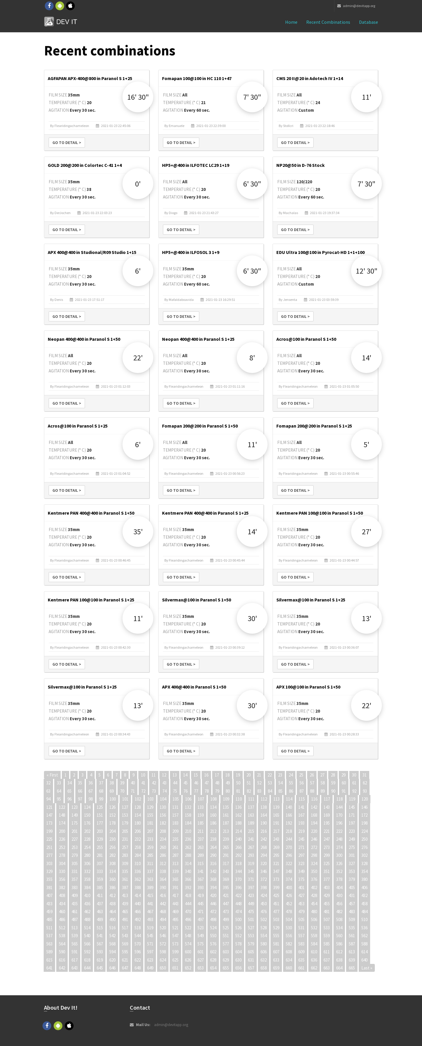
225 (49, 839)
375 (301, 879)
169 (327, 815)
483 (352, 911)
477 (276, 911)
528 (264, 927)
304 (62, 863)
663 (327, 968)
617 (75, 960)
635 (301, 960)
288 (188, 855)
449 (251, 903)
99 (101, 799)
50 (238, 783)
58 (323, 783)
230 (112, 839)
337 (150, 871)
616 (62, 960)
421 (226, 895)
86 (291, 791)
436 (87, 903)
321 (276, 863)
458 (364, 903)
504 (289, 919)
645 (100, 968)
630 (238, 960)
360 (112, 879)
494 (163, 919)
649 (150, 968)
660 (289, 968)
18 (227, 775)
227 (75, 839)
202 (87, 831)
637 (327, 960)
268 (264, 847)
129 (150, 807)
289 (201, 855)
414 (138, 895)
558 (314, 935)
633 (276, 960)
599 (175, 952)
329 (49, 871)
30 (354, 775)
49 (228, 783)
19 (238, 775)
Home (291, 22)
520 (163, 927)
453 (301, 903)
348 (289, 871)
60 (344, 783)
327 (352, 863)
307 (100, 863)
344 (238, 871)
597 (150, 952)
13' (366, 618)
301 (352, 855)
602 (213, 952)
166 (289, 815)
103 (150, 799)
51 (249, 783)
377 (327, 879)
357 (75, 879)
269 (276, 847)
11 (154, 775)
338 (163, 871)
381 (49, 887)
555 (276, 935)
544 (138, 935)
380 (364, 879)
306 (87, 863)
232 (138, 839)
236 (188, 839)
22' (138, 357)
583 (301, 944)
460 (62, 911)
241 (251, 839)
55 (291, 783)
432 (364, 895)
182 (163, 823)
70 (122, 791)
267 (251, 847)
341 (201, 871)
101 (125, 799)
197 (352, 823)
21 (259, 775)
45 (185, 783)
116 (314, 799)
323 (301, 863)
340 (188, 871)
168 (314, 815)
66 (80, 791)
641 (49, 968)
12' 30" (366, 271)
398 (264, 887)
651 (175, 968)
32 (48, 783)
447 (226, 903)
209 (175, 831)
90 (333, 791)
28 (333, 775)
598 (163, 952)
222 (339, 831)
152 (112, 815)
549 (201, 935)
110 (239, 799)
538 (62, 935)
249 (352, 839)
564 (62, 944)
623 (150, 960)
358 (87, 879)
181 (150, 823)
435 (75, 903)
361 (125, 879)
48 (217, 783)
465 (125, 911)
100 (113, 799)
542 (112, 935)
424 (264, 895)
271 (301, 847)
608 (289, 952)
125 (100, 807)
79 (217, 791)
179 (125, 823)
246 (314, 839)
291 (226, 855)
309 (125, 863)
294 (264, 855)
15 (196, 775)
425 (276, 895)
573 (175, 944)
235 (175, 839)
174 (62, 823)
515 (100, 927)
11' (366, 97)
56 (302, 783)
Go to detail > (66, 142)
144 (339, 807)
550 (213, 935)
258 (138, 847)
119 (352, 799)
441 (150, 903)
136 (238, 807)
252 (62, 847)
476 (264, 911)
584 (314, 944)
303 (49, 863)
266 (238, 847)
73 (154, 791)
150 (87, 815)
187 (226, 823)
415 (150, 895)
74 (164, 791)
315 (201, 863)
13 (175, 775)
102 (138, 799)
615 (49, 960)
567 (100, 944)
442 (163, 903)
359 (100, 879)
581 (276, 944)
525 (226, 927)
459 (49, 911)
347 (276, 871)
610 (314, 952)
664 (339, 968)
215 (251, 831)
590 (62, 952)
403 (327, 887)
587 (352, 944)
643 (75, 968)
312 (163, 863)
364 (163, 879)
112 (264, 799)
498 (213, 919)
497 (201, 919)
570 (138, 944)
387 (125, 887)
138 (264, 807)
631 (251, 960)
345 (251, 871)
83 (259, 791)
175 (75, 823)
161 (226, 815)
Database (368, 22)
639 (352, 960)
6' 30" (252, 184)
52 (259, 783)
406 (364, 887)
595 (125, 952)
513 (75, 927)
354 (364, 871)
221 (327, 831)
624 (163, 960)
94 (48, 799)
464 (112, 911)
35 (80, 783)
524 (213, 927)
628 (213, 960)
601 (201, 952)
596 (138, 952)
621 (125, 960)
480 (314, 911)
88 (312, 791)
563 (49, 944)
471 (201, 911)
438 (112, 903)
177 (100, 823)
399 (276, 887)
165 (276, 815)
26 (312, 775)
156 (163, 815)
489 (100, 919)
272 (314, 847)
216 (264, 831)
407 (49, 895)
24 (291, 775)
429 (327, 895)
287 (175, 855)
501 (251, 919)
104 (163, 799)
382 (62, 887)
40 (133, 783)
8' (252, 357)
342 (213, 871)
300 (339, 855)
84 (270, 791)
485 (49, 919)
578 (238, 944)
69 (112, 791)
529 (276, 927)
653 (201, 968)
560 (339, 935)
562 (364, 935)
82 (249, 791)
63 (48, 791)
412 (112, 895)
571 (150, 944)
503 (276, 919)
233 (150, 839)
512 (62, 927)
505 (301, 919)
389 (150, 887)
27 (322, 775)
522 (188, 927)
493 (150, 919)
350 (314, 871)
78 (207, 791)
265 (226, 847)
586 (339, 944)
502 (264, 919)
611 (327, 952)
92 (354, 791)
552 (238, 935)
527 (251, 927)
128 (138, 807)
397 (251, 887)
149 (75, 815)
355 (49, 879)
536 (364, 927)
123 (75, 807)
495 (175, 919)
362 (138, 879)
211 (201, 831)
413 (125, 895)
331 (75, 871)
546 (163, 935)
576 (213, 944)
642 (62, 968)
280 (87, 855)
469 (175, 911)
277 (49, 855)
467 (150, 911)
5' (366, 444)
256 (112, 847)
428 (314, 895)
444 (188, 903)
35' (138, 531)
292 (238, 855)
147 (49, 815)
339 (175, 871)
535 (352, 927)
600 (188, 952)
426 (289, 895)
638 (339, 960)
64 (59, 791)
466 (138, 911)
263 (201, 847)
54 (280, 783)
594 (112, 952)
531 (301, 927)
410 (87, 895)
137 (251, 807)
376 (314, 879)
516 (112, 927)
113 (276, 799)
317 (226, 863)
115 (302, 799)
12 (164, 775)
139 (276, 807)
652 (188, 968)
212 (213, 831)
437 (100, 903)
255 (100, 847)
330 (62, 871)
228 (87, 839)
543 (125, 935)
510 (364, 919)
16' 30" (138, 97)
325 (327, 863)
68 (101, 791)
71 (133, 791)
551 (226, 935)
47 (207, 783)
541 (100, 935)
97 (80, 799)
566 (87, 944)
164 (264, 815)
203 (100, 831)
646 (112, 968)
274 (339, 847)
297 (301, 855)
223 (352, 831)
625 (175, 960)
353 (352, 871)
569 (125, 944)
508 (339, 919)
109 (226, 799)
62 (365, 783)
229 (100, 839)
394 (213, 887)
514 (87, 927)
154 (138, 815)
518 (138, 927)
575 (201, 944)
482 (339, 911)
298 (314, 855)
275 (352, 847)
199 (49, 831)
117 (327, 799)
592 (87, 952)
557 (301, 935)
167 (301, 815)
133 (201, 807)
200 (62, 831)
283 (125, 855)
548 (188, 935)
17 (217, 775)
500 (238, 919)
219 (301, 831)
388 (138, 887)
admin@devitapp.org (356, 6)
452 (289, 903)
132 (188, 807)
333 (100, 871)
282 (112, 855)
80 (228, 791)
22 (270, 775)
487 (75, 919)
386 (112, 887)
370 (238, 879)
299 (327, 855)
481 (327, 911)
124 (87, 807)
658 (264, 968)
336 (138, 871)
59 (333, 783)
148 (62, 815)
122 (62, 807)
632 (264, 960)
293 (251, 855)
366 (188, 879)
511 (49, 927)
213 (226, 831)
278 (62, 855)
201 (75, 831)
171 (352, 815)
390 (163, 887)
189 (251, 823)
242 (264, 839)
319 (251, 863)
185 (201, 823)
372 (264, 879)
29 (343, 775)
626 (188, 960)
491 (125, 919)
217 (276, 831)
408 (62, 895)
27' (366, 531)
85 (280, 791)
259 (150, 847)
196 (339, 823)
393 (201, 887)
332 (87, 871)
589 (49, 952)
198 (364, 823)
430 (339, 895)
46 (196, 783)
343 (226, 871)
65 (69, 791)
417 (175, 895)
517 (125, 927)
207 (150, 831)
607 (276, 952)
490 (112, 919)
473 (226, 911)
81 (238, 791)
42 (154, 783)
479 (301, 911)
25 (301, 775)
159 (201, 815)
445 (201, 903)
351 (327, 871)
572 (163, 944)
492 (138, 919)
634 (289, 960)
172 (364, 815)
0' (138, 184)
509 (352, 919)
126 (112, 807)
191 (276, 823)
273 (327, 847)
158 (188, 815)
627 (201, 960)
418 (188, 895)
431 (352, 895)
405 (352, 887)
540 (87, 935)
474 (238, 911)
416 (163, 895)
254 (87, 847)
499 (226, 919)
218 (289, 831)
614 (364, 952)
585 (327, 944)
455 (327, 903)
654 (213, 968)
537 (49, 935)
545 (150, 935)
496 (188, 919)
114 (289, 799)
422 (238, 895)
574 (188, 944)
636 (314, 960)
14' (366, 357)
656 (238, 968)
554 (264, 935)
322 (289, 863)
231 (125, 839)
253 (75, 847)
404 (339, 887)
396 (238, 887)
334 (112, 871)
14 (185, 775)
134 (213, 807)
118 (339, 799)
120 (365, 799)
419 (201, 895)
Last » (366, 968)
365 (175, 879)
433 (49, 903)
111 (251, 799)
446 (213, 903)
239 (226, 839)
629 (226, 960)
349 (301, 871)
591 (75, 952)
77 (196, 791)
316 (213, 863)
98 (91, 799)
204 (112, 831)
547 (175, 935)
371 (251, 879)
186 (213, 823)
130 (163, 807)
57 (312, 783)
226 (62, 839)
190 (264, 823)
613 (352, 952)
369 (226, 879)
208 (163, 831)
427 (301, 895)
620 (112, 960)
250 (364, 839)
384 (87, 887)
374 (289, 879)
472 (213, 911)
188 (238, 823)
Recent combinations (328, 22)
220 (314, 831)
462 (87, 911)
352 (339, 871)
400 (289, 887)
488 (87, 919)
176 (87, 823)
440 (138, 903)
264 (213, 847)
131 (175, 807)
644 (87, 968)
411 (100, 895)
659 (276, 968)
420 (213, 895)
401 (301, 887)
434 (62, 903)
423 (251, 895)
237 (201, 839)
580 (264, 944)
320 (264, 863)
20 (248, 775)
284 (138, 855)
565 (75, 944)
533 (327, 927)
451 (276, 903)
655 (226, 968)
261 (175, 847)
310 (138, 863)
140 (289, 807)
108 (213, 799)
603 (226, 952)
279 (75, 855)
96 (69, 799)
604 (238, 952)
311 (150, 863)
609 (301, 952)
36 (91, 783)
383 (75, 887)
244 (289, 839)
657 (251, 968)
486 (62, 919)
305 (75, 863)
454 (314, 903)
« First (52, 775)
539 (75, 935)
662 (314, 968)
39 (122, 783)
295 (276, 855)
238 (213, 839)
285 (150, 855)
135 (226, 807)
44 (175, 783)
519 (150, 927)
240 (238, 839)
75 (175, 791)
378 (339, 879)
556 (289, 935)
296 (289, 855)
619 (100, 960)
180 (138, 823)
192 (289, 823)
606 (264, 952)
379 (352, 879)
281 (100, 855)
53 (270, 783)
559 (327, 935)
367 (201, 879)
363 (150, 879)
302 (364, 855)
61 (354, 783)
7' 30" (252, 97)
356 (62, 879)
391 (175, 887)
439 (125, 903)
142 (314, 807)
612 (339, 952)
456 (339, 903)
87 (302, 791)
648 (138, 968)
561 (352, 935)
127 (125, 807)
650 (163, 968)
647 (125, 968)
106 (188, 799)
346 (264, 871)
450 (264, 903)
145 (352, 807)
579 (251, 944)
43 (164, 783)
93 (365, 791)
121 (49, 807)
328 (364, 863)
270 (289, 847)
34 (69, 783)
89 (323, 791)
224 (364, 831)
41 (143, 783)
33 (59, 783)
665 (352, 968)
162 (238, 815)
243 (276, 839)
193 (301, 823)
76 (185, 791)
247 (327, 839)
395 (226, 887)
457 (352, 903)
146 (364, 807)
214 (238, 831)
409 (75, 895)
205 (125, 831)
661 (301, 968)
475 (251, 911)
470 (188, 911)
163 (251, 815)
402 (314, 887)
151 (100, 815)
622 (138, 960)
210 (188, 831)
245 (301, 839)
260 (163, 847)
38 (112, 783)
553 (251, 935)
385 (100, 887)
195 (327, 823)
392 (188, 887)
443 (175, 903)
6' (138, 271)
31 (365, 775)
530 (289, 927)
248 (339, 839)
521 (175, 927)
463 (100, 911)
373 (276, 879)
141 (301, 807)
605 (251, 952)
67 (91, 791)
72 (143, 791)
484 (364, 911)
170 (339, 815)
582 (289, 944)
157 (175, 815)
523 (201, 927)
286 (163, 855)
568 (112, 944)
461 (75, 911)
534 (339, 927)
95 (59, 799)
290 (213, 855)
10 (143, 775)
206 (138, 831)
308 (112, 863)
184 (188, 823)
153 (125, 815)
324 (314, 863)
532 (314, 927)
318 (238, 863)
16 (206, 775)
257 (125, 847)
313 (175, 863)
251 (49, 847)
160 (213, 815)
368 (213, 879)
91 (344, 791)
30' (252, 618)
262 (188, 847)
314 (188, 863)
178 (112, 823)
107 (201, 799)
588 (364, 944)
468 (163, 911)
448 (238, 903)
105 (176, 799)
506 (314, 919)
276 (364, 847)
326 (339, 863)
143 (327, 807)
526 (238, 927)
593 (100, 952)
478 (289, 911)
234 (163, 839)
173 (49, 823)
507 (327, 919)
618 (87, 960)
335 (125, 871)
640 (364, 960)
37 (101, 783)
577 (226, 944)
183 (175, 823)
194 (314, 823)
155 (150, 815)
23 (280, 775)
